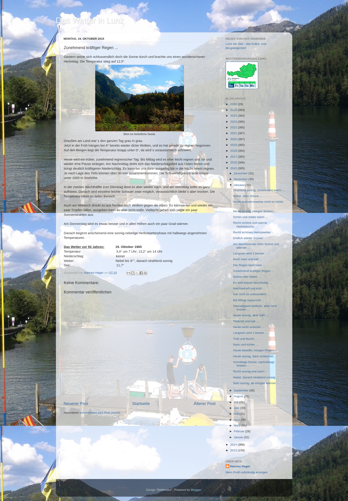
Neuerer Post (76, 403)
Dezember (241, 173)
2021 (234, 133)
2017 (234, 156)
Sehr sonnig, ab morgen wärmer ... (256, 383)
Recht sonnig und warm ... (250, 371)
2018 (234, 150)
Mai (237, 413)
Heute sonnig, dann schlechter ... (255, 356)
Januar (239, 437)
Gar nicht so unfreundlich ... (251, 294)
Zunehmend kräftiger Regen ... (253, 271)
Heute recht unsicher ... (248, 327)
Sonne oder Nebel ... (247, 276)
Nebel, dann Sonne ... (247, 196)
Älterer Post (205, 403)
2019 (234, 145)
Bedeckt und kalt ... (246, 321)
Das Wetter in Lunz (90, 20)
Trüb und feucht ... (245, 338)
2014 (234, 444)
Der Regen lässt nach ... (249, 265)
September (241, 390)
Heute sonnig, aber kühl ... (250, 315)
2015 (234, 168)
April (237, 419)
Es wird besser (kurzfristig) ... (252, 282)
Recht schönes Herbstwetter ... (253, 232)
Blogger (196, 489)
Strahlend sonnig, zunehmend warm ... (258, 190)
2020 (234, 139)
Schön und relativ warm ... (250, 217)
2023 (234, 121)
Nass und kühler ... (245, 344)
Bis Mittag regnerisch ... (248, 300)
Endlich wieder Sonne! (248, 238)
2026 (234, 104)
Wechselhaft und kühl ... (249, 288)
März (237, 425)
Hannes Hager (240, 466)
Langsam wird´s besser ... (250, 253)
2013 (234, 450)
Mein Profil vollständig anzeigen (247, 472)
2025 (234, 110)
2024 (234, 115)
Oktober (239, 185)
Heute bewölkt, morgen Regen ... (255, 350)
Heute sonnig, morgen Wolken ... (255, 211)
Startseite (141, 403)
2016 (234, 162)
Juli (236, 402)
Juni (237, 408)
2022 (234, 127)
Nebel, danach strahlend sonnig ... (256, 377)
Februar (239, 431)
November (241, 179)
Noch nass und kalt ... (247, 259)
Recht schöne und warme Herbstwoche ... (250, 224)
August (239, 396)
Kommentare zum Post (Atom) (100, 412)
